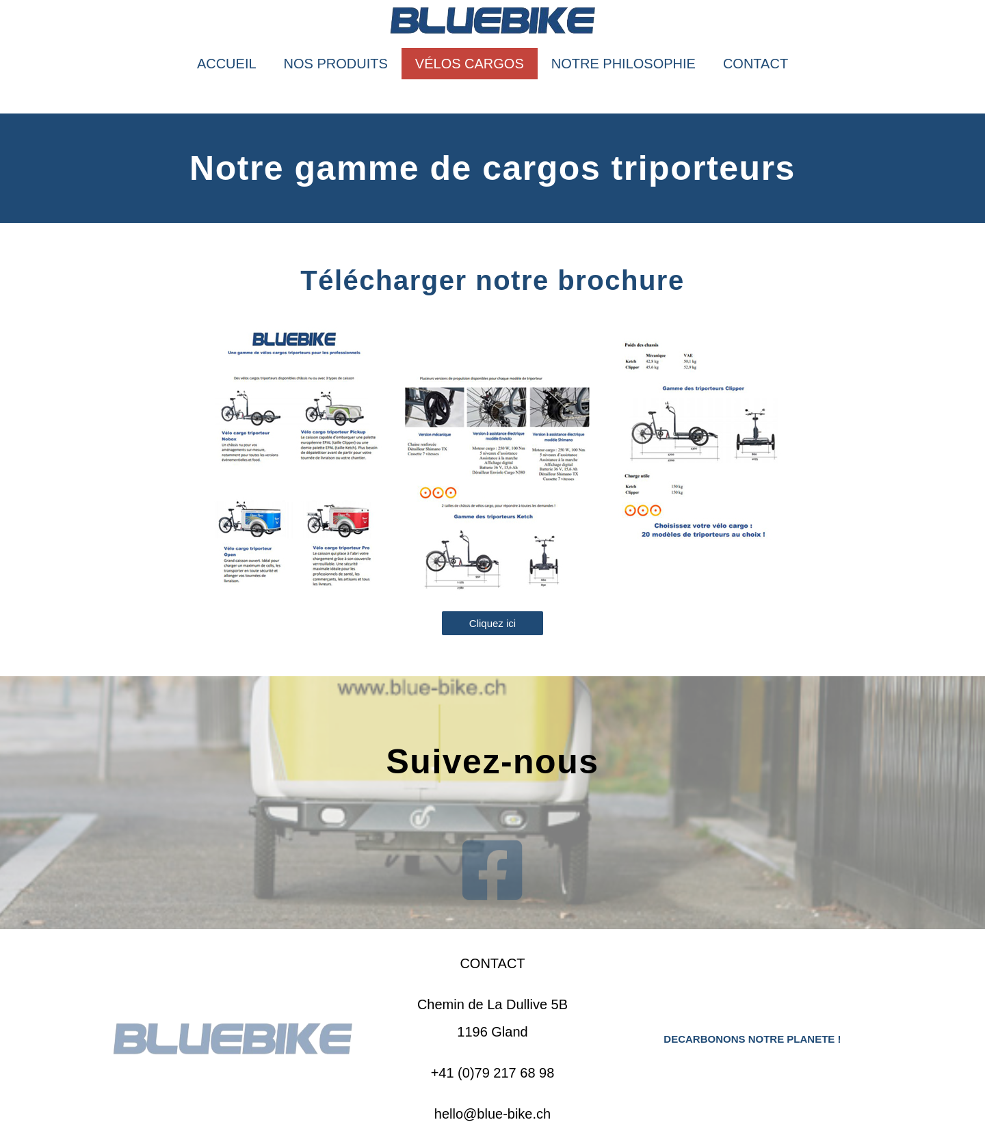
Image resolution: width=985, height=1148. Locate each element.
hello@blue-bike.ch (492, 1113)
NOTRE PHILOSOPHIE (623, 63)
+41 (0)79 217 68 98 (493, 1072)
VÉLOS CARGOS (469, 63)
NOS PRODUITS (336, 63)
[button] (492, 623)
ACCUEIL (227, 63)
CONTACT (755, 63)
